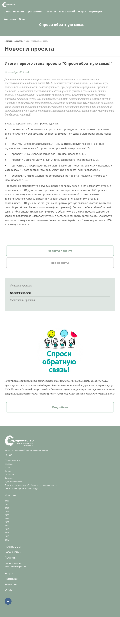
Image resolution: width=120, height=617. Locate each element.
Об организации (12, 460)
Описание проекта (21, 285)
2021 (7, 518)
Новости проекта (60, 251)
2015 (7, 540)
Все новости (60, 263)
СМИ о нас (9, 474)
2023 (7, 511)
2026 (7, 500)
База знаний (66, 11)
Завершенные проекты (15, 566)
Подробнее (60, 407)
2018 (7, 529)
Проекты (50, 11)
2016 (7, 536)
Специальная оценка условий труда (21, 488)
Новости (18, 11)
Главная (8, 41)
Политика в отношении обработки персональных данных (31, 485)
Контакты (10, 19)
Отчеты (8, 471)
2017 (7, 532)
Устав (7, 467)
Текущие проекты (13, 563)
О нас (7, 11)
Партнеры (95, 11)
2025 (7, 504)
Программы (34, 11)
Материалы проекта (22, 300)
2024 (7, 508)
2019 (7, 525)
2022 (7, 515)
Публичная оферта (13, 481)
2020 (7, 522)
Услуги (82, 11)
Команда (9, 463)
